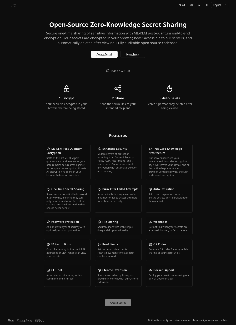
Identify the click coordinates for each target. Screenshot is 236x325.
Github (39, 320)
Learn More (132, 54)
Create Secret (104, 54)
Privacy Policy (24, 320)
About (182, 4)
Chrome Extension (114, 271)
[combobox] (219, 5)
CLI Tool (56, 271)
